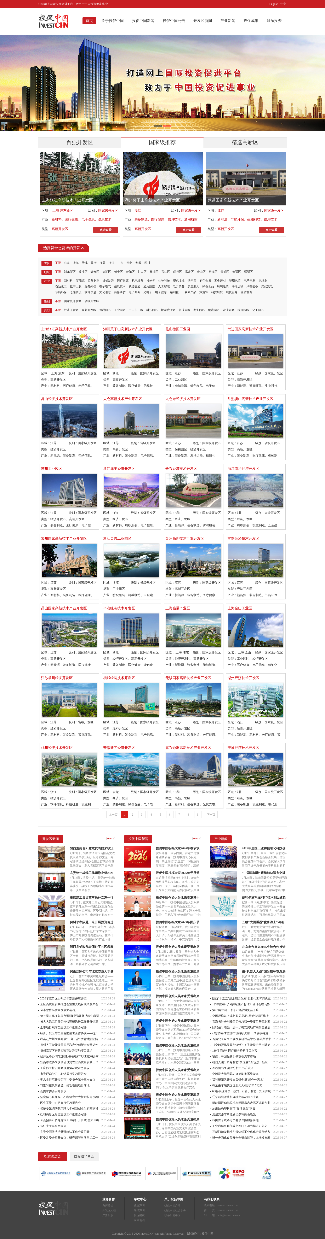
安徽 (138, 262)
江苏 (220, 210)
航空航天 (193, 286)
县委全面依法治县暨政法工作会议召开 (65, 1131)
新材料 (68, 280)
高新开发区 (60, 229)
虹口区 (142, 271)
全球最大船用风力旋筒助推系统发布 (235, 1073)
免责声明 (139, 1205)
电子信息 (161, 292)
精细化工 (176, 292)
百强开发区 (79, 142)
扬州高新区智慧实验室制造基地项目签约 (66, 1050)
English (273, 4)
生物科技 (164, 280)
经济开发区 (71, 310)
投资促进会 (52, 1156)
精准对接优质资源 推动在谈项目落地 (65, 1085)
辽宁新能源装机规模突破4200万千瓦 (235, 1097)
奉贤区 (236, 271)
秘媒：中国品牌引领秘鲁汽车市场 (234, 1056)
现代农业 (179, 280)
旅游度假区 (168, 310)
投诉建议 (139, 1215)
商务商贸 (120, 292)
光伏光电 (267, 286)
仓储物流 (75, 292)
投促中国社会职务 (175, 1210)
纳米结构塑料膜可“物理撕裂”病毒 (233, 1108)
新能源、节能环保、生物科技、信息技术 (247, 219)
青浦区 (225, 271)
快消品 (192, 280)
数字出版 (75, 286)
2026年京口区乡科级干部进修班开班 (63, 998)
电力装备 (178, 286)
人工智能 (164, 286)
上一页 (113, 814)
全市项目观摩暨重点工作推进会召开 (63, 1027)
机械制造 (108, 280)
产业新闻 (227, 21)
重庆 (94, 262)
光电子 (147, 292)
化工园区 (258, 310)
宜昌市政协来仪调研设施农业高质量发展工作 (69, 1062)
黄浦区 (83, 271)
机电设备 (137, 280)
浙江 (138, 210)
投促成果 (251, 21)
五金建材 (220, 280)
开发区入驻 (109, 1210)
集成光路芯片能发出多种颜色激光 (234, 1114)
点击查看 (106, 229)
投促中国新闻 (143, 21)
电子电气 (105, 286)
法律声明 (139, 1210)
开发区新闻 (202, 21)
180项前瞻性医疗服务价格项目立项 (234, 1050)
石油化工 (61, 286)
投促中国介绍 (172, 1205)
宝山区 (165, 271)
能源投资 (274, 21)
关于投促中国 (112, 21)
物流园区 (214, 310)
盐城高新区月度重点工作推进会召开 (63, 1114)
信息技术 (120, 286)
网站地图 (139, 1220)
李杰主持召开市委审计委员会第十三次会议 (67, 1079)
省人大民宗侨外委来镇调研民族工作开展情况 (69, 1021)
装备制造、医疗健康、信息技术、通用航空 (166, 219)
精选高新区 (245, 142)
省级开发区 (92, 301)
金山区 (201, 271)
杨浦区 (154, 271)
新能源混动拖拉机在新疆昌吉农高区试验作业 (241, 1102)
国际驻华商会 (84, 1156)
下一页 (211, 814)
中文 (283, 4)
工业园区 (120, 310)
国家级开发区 (108, 210)
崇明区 (248, 271)
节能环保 (61, 292)
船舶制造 (246, 292)
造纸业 (262, 280)
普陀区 (130, 271)
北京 (67, 262)
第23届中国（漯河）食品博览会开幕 (235, 1010)
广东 (120, 262)
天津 (85, 262)
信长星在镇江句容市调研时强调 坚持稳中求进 (69, 1015)
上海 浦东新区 (62, 210)
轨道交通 (134, 286)
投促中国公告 (174, 21)
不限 (58, 262)
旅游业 (203, 292)
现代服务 (232, 292)
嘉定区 (189, 271)
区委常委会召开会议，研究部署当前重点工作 (69, 1137)
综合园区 (243, 310)
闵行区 (177, 271)
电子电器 (249, 280)
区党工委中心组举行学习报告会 (60, 1102)
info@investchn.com (228, 1215)
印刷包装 (235, 280)
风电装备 (252, 286)
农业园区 (228, 310)
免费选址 (107, 1205)
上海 (76, 262)
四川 (147, 262)
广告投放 (107, 1215)
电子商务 (134, 292)
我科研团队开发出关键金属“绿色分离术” (238, 1079)
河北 (129, 262)
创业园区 (184, 310)
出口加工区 (136, 310)
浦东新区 (70, 271)
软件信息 (90, 292)
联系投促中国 (172, 1215)
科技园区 (152, 310)
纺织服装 (223, 286)
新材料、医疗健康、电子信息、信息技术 (81, 219)
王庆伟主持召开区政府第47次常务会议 (65, 1068)
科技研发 (217, 292)
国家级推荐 (162, 142)
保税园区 (105, 310)
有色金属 (205, 280)
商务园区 (199, 310)
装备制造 (93, 280)
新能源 (80, 280)
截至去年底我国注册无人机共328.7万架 (237, 1085)
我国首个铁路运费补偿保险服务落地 (235, 1120)
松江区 (213, 271)
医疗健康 (123, 280)
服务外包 (90, 286)
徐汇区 (106, 271)
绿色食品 (208, 286)
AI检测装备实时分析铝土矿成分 (232, 1068)
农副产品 (190, 292)
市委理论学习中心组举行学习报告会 (63, 1073)
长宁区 (118, 271)
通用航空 (149, 286)
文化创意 (105, 292)
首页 (89, 21)
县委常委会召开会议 (53, 1091)
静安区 (95, 271)
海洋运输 (237, 286)
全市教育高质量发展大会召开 (59, 1010)
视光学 (151, 280)
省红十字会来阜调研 (53, 1126)
